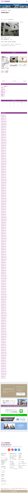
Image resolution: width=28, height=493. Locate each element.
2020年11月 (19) (4, 219)
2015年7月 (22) (3, 321)
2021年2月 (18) (3, 214)
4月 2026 (14, 100)
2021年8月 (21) (3, 204)
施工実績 (11, 461)
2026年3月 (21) (3, 116)
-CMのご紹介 (20, 467)
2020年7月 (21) (3, 225)
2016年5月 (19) (3, 305)
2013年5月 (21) (3, 363)
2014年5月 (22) (3, 344)
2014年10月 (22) (4, 336)
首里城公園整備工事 (13, 65)
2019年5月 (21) (3, 248)
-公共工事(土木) (12, 464)
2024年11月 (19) (4, 142)
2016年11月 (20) (4, 296)
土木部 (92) (3, 89)
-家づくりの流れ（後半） (13, 456)
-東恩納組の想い (3, 455)
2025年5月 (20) (3, 132)
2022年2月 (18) (3, 195)
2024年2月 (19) (3, 156)
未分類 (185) (3, 92)
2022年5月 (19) (3, 190)
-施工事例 (2, 464)
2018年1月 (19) (3, 273)
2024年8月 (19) (3, 147)
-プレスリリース (20, 468)
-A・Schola (2, 472)
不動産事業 (3, 466)
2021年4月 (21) (3, 211)
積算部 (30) (3, 94)
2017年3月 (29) (3, 289)
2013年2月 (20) (3, 368)
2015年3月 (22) (3, 328)
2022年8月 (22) (3, 185)
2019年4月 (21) (3, 249)
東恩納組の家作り (13, 453)
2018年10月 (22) (4, 259)
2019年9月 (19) (3, 241)
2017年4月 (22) (3, 288)
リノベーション (4, 457)
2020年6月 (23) (3, 227)
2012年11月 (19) (4, 373)
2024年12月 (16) (4, 140)
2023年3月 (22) (3, 174)
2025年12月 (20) (4, 121)
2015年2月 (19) (3, 329)
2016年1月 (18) (3, 312)
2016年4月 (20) (3, 307)
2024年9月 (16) (3, 145)
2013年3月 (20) (3, 366)
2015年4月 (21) (3, 326)
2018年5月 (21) (3, 267)
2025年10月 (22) (4, 124)
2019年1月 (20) (3, 254)
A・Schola (3, 470)
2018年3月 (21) (3, 270)
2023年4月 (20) (3, 172)
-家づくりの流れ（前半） (13, 455)
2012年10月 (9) (3, 374)
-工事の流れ (2, 463)
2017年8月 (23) (3, 281)
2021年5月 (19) (3, 209)
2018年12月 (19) (4, 256)
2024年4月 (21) (3, 153)
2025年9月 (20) (3, 126)
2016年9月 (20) (3, 299)
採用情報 (2, 474)
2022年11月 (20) (4, 180)
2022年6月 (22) (3, 188)
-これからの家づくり (13, 458)
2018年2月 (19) (3, 272)
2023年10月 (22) (4, 163)
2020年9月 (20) (3, 222)
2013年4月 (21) (3, 365)
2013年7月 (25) (3, 360)
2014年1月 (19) (3, 350)
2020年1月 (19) (3, 235)
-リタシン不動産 (3, 468)
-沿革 (19, 458)
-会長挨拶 (19, 455)
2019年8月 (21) (3, 243)
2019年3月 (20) (3, 251)
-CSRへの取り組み (21, 459)
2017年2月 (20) (3, 291)
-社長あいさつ (20, 456)
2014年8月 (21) (3, 339)
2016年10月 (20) (4, 297)
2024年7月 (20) (3, 148)
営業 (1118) (3, 87)
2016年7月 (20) (3, 302)
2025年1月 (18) (3, 139)
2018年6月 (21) (3, 265)
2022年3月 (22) (3, 193)
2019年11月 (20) (4, 238)
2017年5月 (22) (3, 286)
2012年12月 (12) (4, 371)
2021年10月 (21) (4, 201)
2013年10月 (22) (4, 355)
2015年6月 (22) (3, 323)
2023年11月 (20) (4, 161)
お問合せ (2, 478)
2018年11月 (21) (4, 257)
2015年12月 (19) (4, 313)
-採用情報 (2, 476)
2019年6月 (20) (3, 246)
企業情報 (20, 453)
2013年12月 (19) (4, 352)
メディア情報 (21, 461)
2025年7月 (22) (3, 129)
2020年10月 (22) (4, 220)
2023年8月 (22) (3, 166)
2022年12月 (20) (4, 179)
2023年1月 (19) (3, 177)
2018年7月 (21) (3, 264)
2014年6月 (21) (3, 342)
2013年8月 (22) (3, 358)
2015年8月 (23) (3, 320)
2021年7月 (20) (3, 206)
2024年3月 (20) (3, 155)
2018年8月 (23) (3, 262)
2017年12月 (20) (4, 275)
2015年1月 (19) (3, 331)
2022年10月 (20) (4, 182)
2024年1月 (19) (3, 158)
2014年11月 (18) (4, 334)
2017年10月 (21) (4, 278)
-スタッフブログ (3, 483)
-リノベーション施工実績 (13, 468)
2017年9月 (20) (3, 280)
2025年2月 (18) (3, 137)
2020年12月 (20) (4, 217)
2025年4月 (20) (3, 134)
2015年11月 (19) (4, 315)
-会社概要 (19, 457)
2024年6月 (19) (3, 150)
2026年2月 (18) (3, 118)
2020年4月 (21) (3, 230)
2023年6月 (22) (3, 169)
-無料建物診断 (3, 462)
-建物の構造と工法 (12, 457)
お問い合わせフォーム (20, 394)
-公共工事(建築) (12, 463)
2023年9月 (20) (3, 164)
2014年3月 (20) (3, 347)
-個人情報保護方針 (3, 481)
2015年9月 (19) (3, 318)
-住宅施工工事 (12, 467)
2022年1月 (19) (3, 196)
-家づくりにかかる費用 (13, 459)
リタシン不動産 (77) (4, 86)
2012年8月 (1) (3, 376)
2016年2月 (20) (3, 310)
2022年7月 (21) (3, 187)
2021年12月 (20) (4, 198)
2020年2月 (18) (3, 233)
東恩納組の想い (4, 453)
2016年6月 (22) (3, 304)
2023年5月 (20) (3, 171)
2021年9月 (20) (3, 203)
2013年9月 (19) (3, 357)
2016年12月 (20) (4, 294)
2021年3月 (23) (3, 212)
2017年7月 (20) (3, 283)
